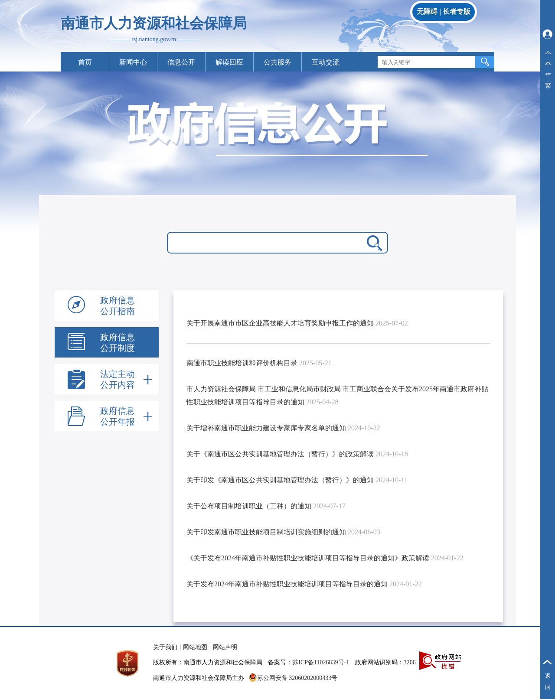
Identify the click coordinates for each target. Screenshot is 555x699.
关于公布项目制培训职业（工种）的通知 (248, 506)
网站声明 (225, 647)
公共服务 (277, 62)
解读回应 (229, 62)
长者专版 (456, 11)
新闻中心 (133, 62)
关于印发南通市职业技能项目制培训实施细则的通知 (266, 532)
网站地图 (195, 647)
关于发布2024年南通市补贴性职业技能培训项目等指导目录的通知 (287, 584)
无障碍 (427, 11)
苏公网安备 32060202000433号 (293, 678)
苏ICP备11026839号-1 (320, 662)
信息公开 (181, 62)
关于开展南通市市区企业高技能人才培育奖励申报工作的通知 (280, 323)
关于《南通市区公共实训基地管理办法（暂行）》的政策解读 (280, 454)
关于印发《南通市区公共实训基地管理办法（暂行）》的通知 (280, 480)
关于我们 (165, 647)
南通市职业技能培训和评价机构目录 (241, 363)
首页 (85, 62)
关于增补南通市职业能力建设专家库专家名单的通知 (266, 428)
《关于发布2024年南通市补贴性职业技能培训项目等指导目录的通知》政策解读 (307, 558)
